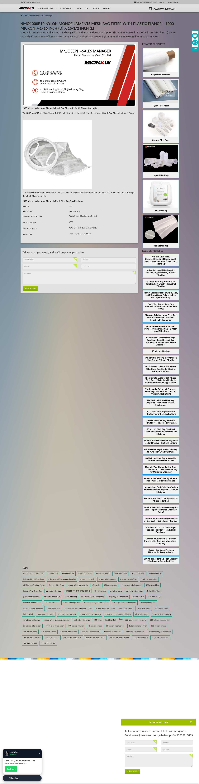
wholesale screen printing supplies (78, 608)
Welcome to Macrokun (30, 2)
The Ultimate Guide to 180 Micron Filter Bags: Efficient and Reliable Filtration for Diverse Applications (160, 380)
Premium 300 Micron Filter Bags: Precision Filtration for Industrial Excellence (161, 529)
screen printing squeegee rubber (57, 620)
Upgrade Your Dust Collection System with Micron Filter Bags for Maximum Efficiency (161, 489)
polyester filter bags (82, 620)
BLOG (79, 8)
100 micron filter (152, 585)
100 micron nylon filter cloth (105, 620)
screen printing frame (71, 602)
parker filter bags (85, 573)
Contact (162, 2)
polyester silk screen (54, 591)
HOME (25, 16)
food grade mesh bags (67, 614)
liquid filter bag (155, 573)
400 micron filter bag (160, 637)
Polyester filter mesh (160, 74)
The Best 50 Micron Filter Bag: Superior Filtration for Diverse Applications (160, 402)
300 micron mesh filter (72, 637)
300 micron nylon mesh (54, 626)
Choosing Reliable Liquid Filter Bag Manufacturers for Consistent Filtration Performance (161, 317)
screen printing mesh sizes (90, 614)
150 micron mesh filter (138, 626)
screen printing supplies (105, 608)
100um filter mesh (140, 637)
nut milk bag (53, 573)
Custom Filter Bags (160, 140)
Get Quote (11, 769)
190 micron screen (48, 632)
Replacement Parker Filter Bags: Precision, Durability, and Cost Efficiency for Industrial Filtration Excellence (161, 341)
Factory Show (172, 2)
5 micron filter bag (48, 643)
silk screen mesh (141, 614)
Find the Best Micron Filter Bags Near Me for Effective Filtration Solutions (161, 441)
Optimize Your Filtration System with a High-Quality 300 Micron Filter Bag (161, 519)
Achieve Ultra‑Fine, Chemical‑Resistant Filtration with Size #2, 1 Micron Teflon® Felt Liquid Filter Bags (160, 260)
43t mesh (95, 585)
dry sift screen (100, 591)
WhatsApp (13, 778)
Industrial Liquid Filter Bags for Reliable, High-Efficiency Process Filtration (160, 272)
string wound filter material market (62, 579)
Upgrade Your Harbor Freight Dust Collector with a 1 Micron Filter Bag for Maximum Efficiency (161, 469)
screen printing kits (147, 602)
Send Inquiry (30, 288)
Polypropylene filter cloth (118, 597)
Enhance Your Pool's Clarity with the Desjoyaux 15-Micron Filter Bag (160, 479)
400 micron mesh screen (119, 637)
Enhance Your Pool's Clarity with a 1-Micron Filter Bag (161, 499)
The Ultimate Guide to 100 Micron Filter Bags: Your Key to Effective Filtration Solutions (160, 369)
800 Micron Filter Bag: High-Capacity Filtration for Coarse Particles (161, 559)
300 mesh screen (52, 602)
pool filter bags (68, 573)
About (96, 8)
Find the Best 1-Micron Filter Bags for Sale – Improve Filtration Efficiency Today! (161, 509)
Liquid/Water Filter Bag (32, 591)
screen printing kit (87, 579)
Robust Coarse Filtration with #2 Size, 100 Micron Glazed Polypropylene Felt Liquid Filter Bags (161, 295)
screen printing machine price (124, 602)
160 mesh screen (110, 585)
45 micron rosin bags (31, 620)
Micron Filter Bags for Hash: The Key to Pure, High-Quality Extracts (160, 450)
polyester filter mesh (31, 597)
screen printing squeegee (33, 608)
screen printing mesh (134, 591)
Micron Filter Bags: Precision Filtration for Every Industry (161, 551)
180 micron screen (158, 626)
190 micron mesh (30, 632)
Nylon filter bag (71, 597)
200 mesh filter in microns (135, 620)
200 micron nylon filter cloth (160, 632)
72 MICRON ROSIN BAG (161, 614)
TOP (195, 49)
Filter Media (66, 8)
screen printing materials (78, 585)
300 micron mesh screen (95, 637)
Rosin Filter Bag (161, 245)
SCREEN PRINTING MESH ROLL (78, 591)
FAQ (87, 8)
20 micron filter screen (90, 632)
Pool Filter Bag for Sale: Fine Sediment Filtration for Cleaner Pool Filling (160, 306)
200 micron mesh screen (159, 620)
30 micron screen (52, 637)
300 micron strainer (76, 626)
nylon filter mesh (103, 573)
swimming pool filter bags (33, 573)
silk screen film (138, 597)
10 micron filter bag (161, 351)
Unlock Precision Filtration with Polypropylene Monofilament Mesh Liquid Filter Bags (160, 328)
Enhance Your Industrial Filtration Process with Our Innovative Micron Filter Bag (160, 541)
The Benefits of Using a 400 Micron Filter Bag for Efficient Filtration (161, 358)
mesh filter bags (54, 608)
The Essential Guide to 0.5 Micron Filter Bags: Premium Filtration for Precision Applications (160, 391)
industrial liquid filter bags (33, 579)
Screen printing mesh (107, 579)
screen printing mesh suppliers (96, 602)
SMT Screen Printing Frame (34, 585)
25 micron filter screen (32, 626)
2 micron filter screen (68, 632)
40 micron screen (95, 626)
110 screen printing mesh (132, 585)
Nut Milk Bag (161, 210)
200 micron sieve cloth (32, 637)
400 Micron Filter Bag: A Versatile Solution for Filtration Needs (160, 459)
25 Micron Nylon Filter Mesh (92, 597)
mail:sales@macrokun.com (145, 2)
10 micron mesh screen (115, 626)
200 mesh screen (30, 643)
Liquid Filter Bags (161, 175)
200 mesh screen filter (112, 632)
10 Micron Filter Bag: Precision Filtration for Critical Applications (161, 412)
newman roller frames (32, 602)
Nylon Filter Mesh (161, 105)
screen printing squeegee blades (118, 614)
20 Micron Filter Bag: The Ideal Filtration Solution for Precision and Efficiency (161, 431)
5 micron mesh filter (149, 579)
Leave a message (159, 722)
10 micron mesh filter (128, 579)
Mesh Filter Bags (45, 16)
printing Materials (46, 8)
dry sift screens (116, 591)
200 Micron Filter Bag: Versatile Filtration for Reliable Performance (161, 421)
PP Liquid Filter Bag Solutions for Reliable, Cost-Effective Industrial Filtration (161, 284)
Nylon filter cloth (153, 591)
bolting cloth (28, 614)
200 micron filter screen (135, 632)
